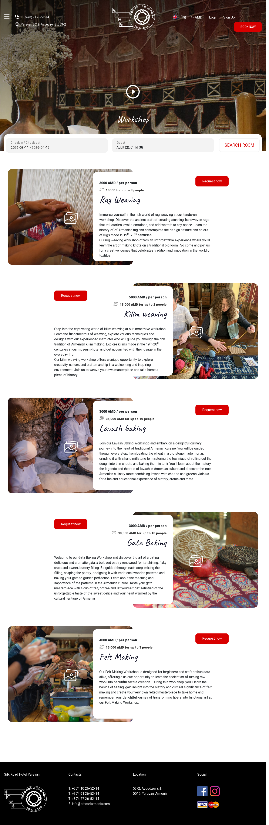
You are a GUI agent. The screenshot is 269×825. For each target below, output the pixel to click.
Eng (179, 17)
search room (239, 145)
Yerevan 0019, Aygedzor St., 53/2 (43, 24)
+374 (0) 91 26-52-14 (35, 17)
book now (248, 27)
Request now (212, 181)
